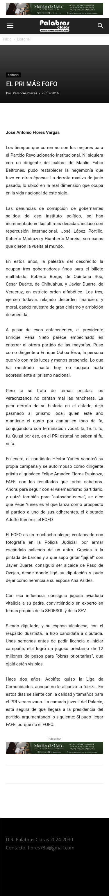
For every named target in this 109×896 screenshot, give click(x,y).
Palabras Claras (25, 93)
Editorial (24, 39)
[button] (10, 26)
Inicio (7, 39)
